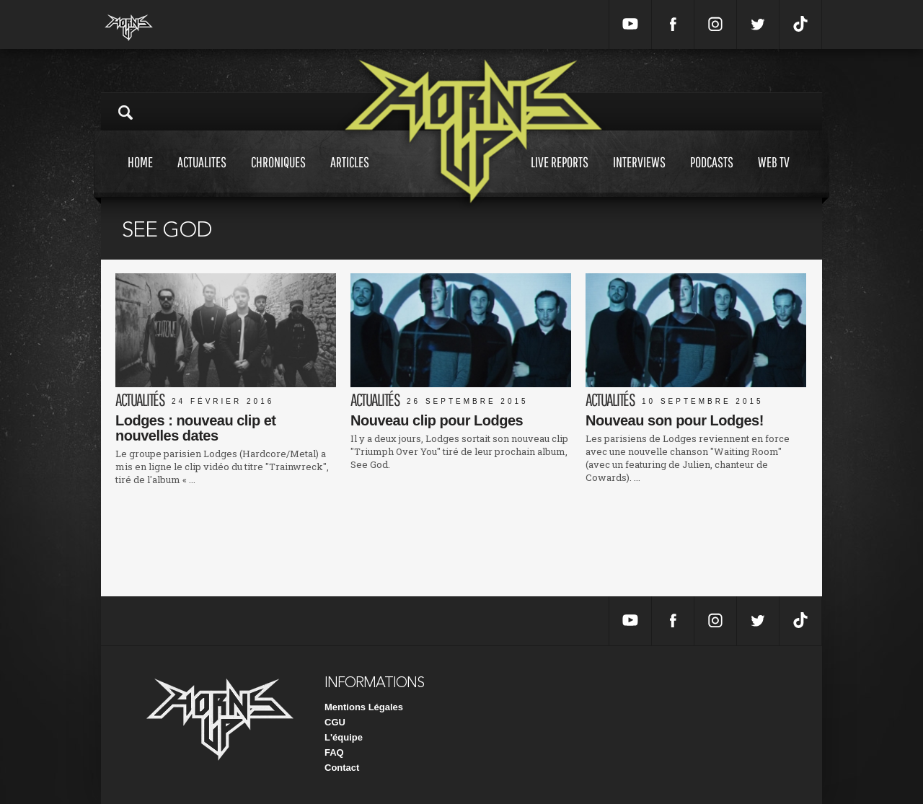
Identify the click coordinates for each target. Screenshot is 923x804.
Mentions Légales (363, 707)
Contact (341, 767)
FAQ (334, 752)
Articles (349, 176)
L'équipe (343, 737)
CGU (334, 722)
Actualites (202, 176)
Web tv (774, 176)
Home (140, 176)
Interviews (639, 176)
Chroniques (278, 176)
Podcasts (712, 176)
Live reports (559, 176)
